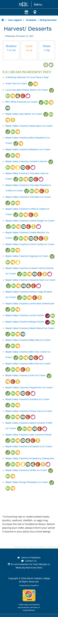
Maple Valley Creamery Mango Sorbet (24, 321)
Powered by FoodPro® (29, 585)
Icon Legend (15, 20)
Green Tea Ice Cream (16, 83)
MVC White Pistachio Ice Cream (21, 101)
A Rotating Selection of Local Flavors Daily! (27, 77)
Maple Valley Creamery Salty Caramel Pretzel (28, 434)
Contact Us (29, 560)
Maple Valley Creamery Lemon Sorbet (24, 315)
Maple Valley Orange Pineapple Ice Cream (26, 482)
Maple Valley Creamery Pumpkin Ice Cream (27, 399)
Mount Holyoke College (38, 578)
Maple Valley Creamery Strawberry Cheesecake (29, 458)
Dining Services (48, 20)
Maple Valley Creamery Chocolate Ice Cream (28, 197)
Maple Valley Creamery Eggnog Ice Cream (27, 256)
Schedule (31, 20)
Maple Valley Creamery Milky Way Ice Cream (28, 340)
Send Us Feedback (29, 557)
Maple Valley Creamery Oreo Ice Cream (25, 375)
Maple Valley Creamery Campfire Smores (26, 161)
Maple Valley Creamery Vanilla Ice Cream (26, 470)
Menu (38, 4)
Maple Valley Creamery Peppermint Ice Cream (29, 387)
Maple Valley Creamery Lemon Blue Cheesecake (29, 303)
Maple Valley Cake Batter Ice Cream (23, 114)
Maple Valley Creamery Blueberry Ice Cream (27, 149)
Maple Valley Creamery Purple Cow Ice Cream (28, 411)
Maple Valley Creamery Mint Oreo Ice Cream (28, 363)
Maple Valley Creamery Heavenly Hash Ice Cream (30, 280)
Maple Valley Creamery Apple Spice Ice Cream (29, 125)
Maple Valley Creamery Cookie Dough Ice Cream (30, 220)
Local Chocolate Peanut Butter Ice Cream (26, 89)
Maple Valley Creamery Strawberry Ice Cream (28, 446)
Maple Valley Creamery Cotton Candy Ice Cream (29, 244)
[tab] (11, 50)
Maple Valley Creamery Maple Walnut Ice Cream (29, 328)
